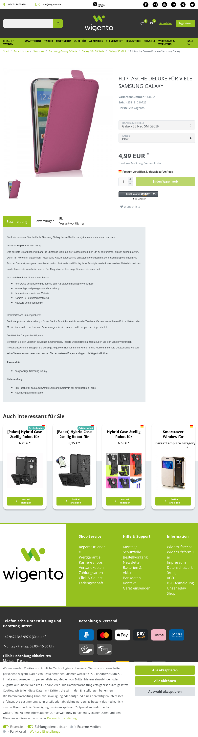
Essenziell (17, 726)
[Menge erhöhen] (130, 179)
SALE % (190, 42)
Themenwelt (114, 41)
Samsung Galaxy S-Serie (62, 51)
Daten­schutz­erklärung (62, 718)
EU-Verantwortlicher (72, 221)
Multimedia (63, 41)
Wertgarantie (89, 557)
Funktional (18, 731)
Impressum (176, 562)
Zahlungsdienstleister (51, 726)
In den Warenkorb (165, 181)
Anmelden (165, 23)
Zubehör (80, 41)
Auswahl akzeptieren (165, 691)
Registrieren (185, 23)
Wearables (96, 41)
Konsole (149, 41)
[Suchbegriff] (28, 23)
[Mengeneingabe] (123, 181)
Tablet (48, 41)
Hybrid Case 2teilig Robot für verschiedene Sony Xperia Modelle (124, 434)
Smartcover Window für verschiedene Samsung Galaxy (173, 434)
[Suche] (58, 23)
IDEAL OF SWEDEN (8, 42)
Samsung (38, 51)
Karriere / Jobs (91, 562)
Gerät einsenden (136, 588)
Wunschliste (130, 206)
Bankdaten (132, 577)
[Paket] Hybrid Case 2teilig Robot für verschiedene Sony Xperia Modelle (24, 434)
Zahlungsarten (91, 572)
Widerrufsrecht (179, 546)
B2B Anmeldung (180, 583)
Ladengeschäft (91, 583)
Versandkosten (153, 163)
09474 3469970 (17, 4)
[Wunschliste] (142, 24)
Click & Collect (90, 577)
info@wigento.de (51, 4)
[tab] (17, 221)
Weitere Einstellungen (46, 731)
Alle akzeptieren (165, 670)
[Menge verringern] (130, 184)
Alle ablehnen (165, 681)
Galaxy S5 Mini (117, 51)
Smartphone (33, 41)
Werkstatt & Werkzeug (166, 42)
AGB (170, 577)
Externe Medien (89, 726)
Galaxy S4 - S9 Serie (92, 51)
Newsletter (132, 562)
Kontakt (129, 583)
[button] (157, 195)
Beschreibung (17, 221)
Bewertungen (44, 221)
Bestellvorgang (135, 557)
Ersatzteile (133, 41)
